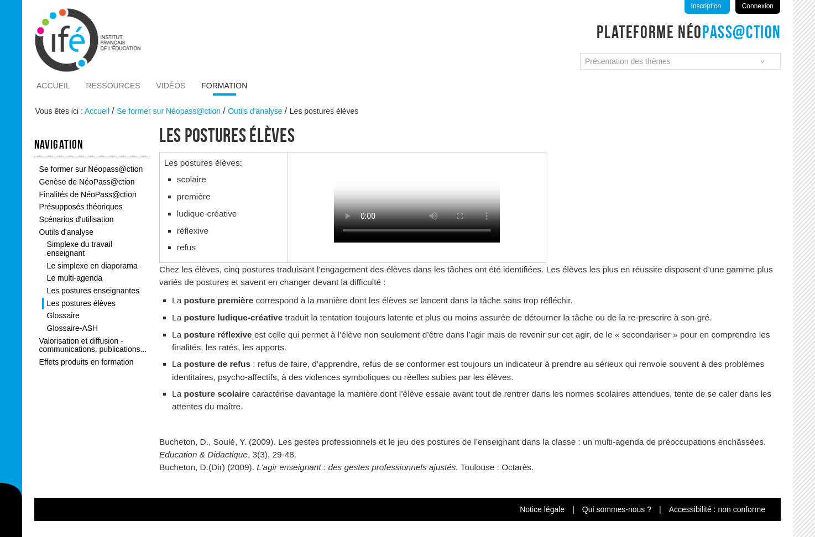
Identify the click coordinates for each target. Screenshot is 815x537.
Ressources (113, 85)
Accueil (53, 85)
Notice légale (542, 509)
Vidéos (171, 85)
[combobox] (680, 61)
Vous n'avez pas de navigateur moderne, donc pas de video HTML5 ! (417, 201)
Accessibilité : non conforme (717, 509)
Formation (224, 85)
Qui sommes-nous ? (616, 509)
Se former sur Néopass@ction (169, 111)
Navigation (58, 144)
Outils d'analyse (255, 111)
